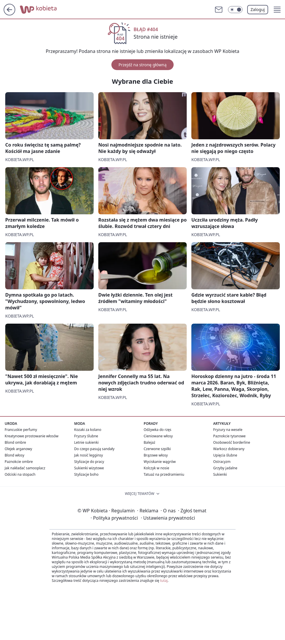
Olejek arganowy (18, 448)
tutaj (164, 580)
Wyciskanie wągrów (160, 461)
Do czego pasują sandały (94, 448)
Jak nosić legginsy (88, 455)
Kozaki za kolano (87, 429)
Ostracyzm (222, 461)
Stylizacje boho (86, 474)
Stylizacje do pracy (89, 461)
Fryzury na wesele (227, 429)
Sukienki (220, 474)
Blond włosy (14, 455)
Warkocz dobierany (229, 448)
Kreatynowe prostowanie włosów (31, 436)
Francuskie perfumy (21, 429)
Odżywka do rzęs (157, 429)
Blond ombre (15, 442)
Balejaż (149, 442)
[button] (277, 9)
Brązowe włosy (156, 455)
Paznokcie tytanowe (229, 436)
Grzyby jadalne (225, 468)
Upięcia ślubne (225, 455)
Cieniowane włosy (158, 436)
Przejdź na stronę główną (142, 64)
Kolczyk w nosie (156, 468)
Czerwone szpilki (157, 448)
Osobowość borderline (231, 442)
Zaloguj (258, 9)
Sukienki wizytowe (89, 468)
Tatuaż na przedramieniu (164, 474)
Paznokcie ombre (19, 461)
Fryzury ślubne (86, 436)
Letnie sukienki (86, 442)
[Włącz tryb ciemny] (235, 9)
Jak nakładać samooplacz (25, 468)
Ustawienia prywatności (168, 518)
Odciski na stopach (20, 474)
